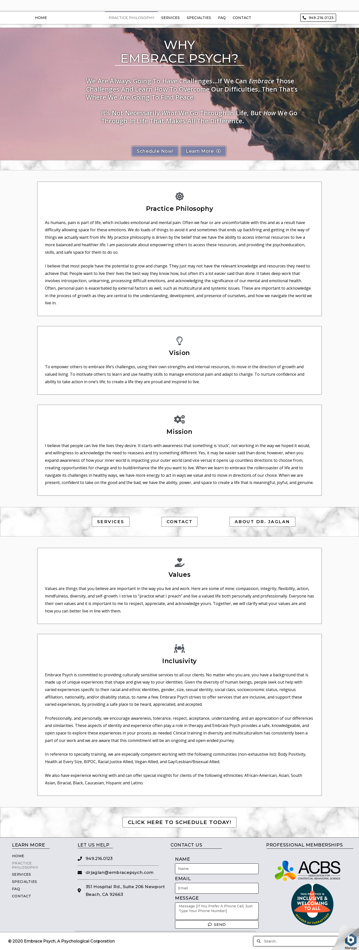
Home (41, 17)
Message (187, 898)
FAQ (222, 17)
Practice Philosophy (131, 17)
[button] (318, 18)
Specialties (199, 17)
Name (182, 859)
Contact (242, 17)
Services (170, 17)
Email (183, 878)
